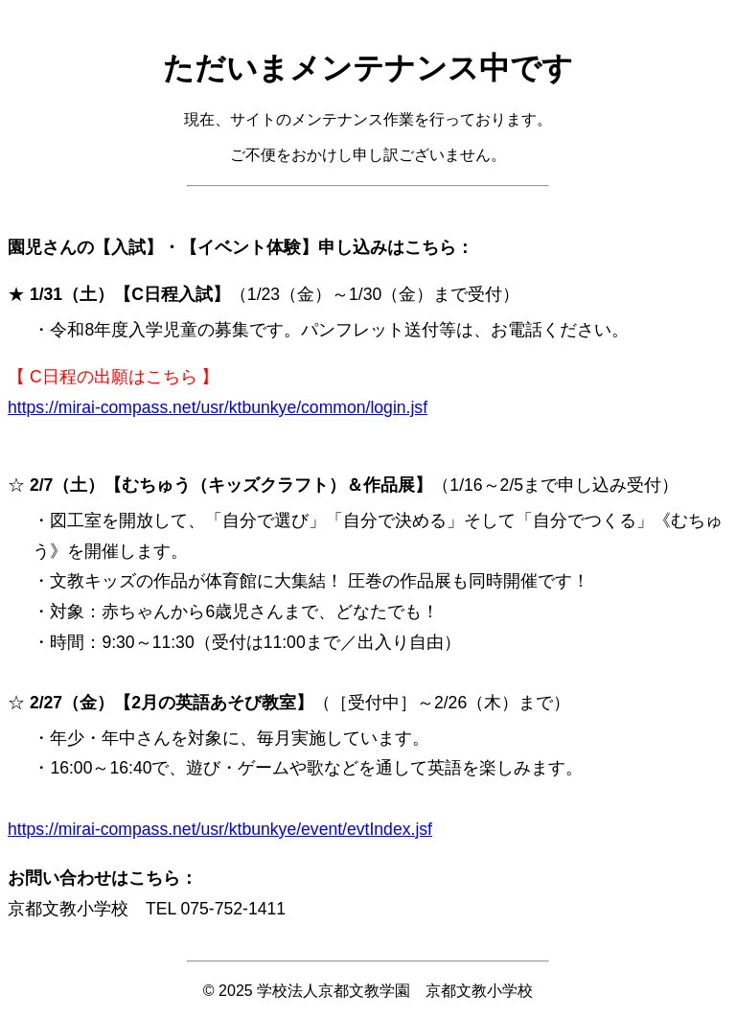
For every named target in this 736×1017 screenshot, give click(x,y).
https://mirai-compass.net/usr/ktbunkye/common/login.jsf (217, 407)
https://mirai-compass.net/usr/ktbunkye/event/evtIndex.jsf (220, 829)
